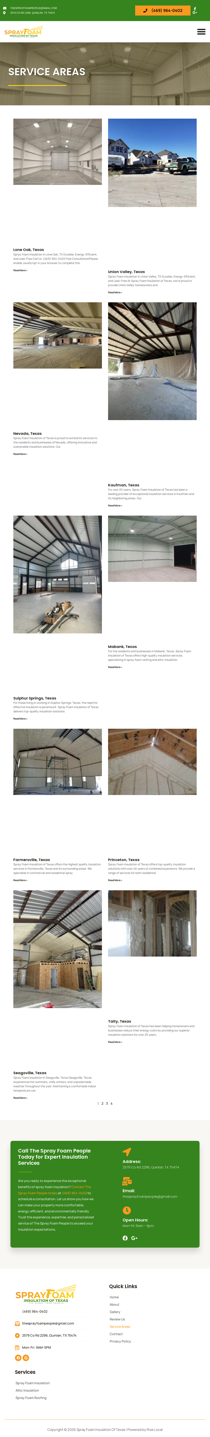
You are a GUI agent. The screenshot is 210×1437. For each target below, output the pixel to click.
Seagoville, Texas (29, 1072)
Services (25, 1372)
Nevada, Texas (27, 433)
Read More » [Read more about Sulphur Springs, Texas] (20, 718)
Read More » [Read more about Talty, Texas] (115, 1042)
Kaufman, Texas (123, 485)
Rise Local (155, 1429)
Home (114, 1297)
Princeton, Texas (123, 859)
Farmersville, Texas (31, 859)
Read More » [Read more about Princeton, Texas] (115, 880)
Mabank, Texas (122, 646)
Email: (129, 1191)
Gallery (115, 1312)
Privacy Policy (120, 1341)
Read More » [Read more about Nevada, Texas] (20, 454)
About (114, 1304)
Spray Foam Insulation (33, 1383)
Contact (116, 1334)
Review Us (117, 1319)
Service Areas (120, 1326)
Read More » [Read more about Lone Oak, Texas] (20, 270)
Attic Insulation (27, 1390)
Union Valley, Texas (126, 271)
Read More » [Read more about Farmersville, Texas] (20, 880)
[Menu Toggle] (201, 31)
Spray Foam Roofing (31, 1397)
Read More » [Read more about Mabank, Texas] (115, 667)
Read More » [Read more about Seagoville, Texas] (20, 1098)
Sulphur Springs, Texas (34, 698)
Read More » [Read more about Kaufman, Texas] (115, 505)
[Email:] (127, 1181)
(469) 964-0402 (74, 1193)
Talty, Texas (119, 1021)
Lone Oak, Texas (28, 249)
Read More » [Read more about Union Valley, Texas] (115, 292)
